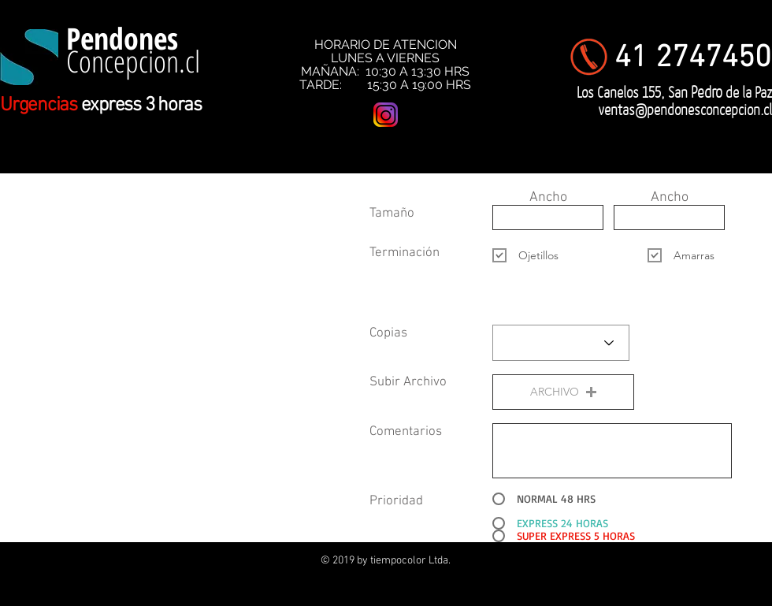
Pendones (122, 37)
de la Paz (747, 92)
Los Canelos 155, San (634, 92)
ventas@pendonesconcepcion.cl (685, 109)
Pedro (706, 91)
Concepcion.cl (133, 60)
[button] (563, 392)
